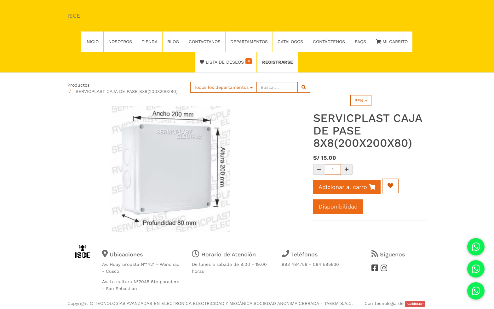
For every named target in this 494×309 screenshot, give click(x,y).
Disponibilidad (338, 206)
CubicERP (415, 304)
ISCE (73, 15)
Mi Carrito (392, 41)
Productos (78, 85)
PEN (360, 100)
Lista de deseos (226, 61)
